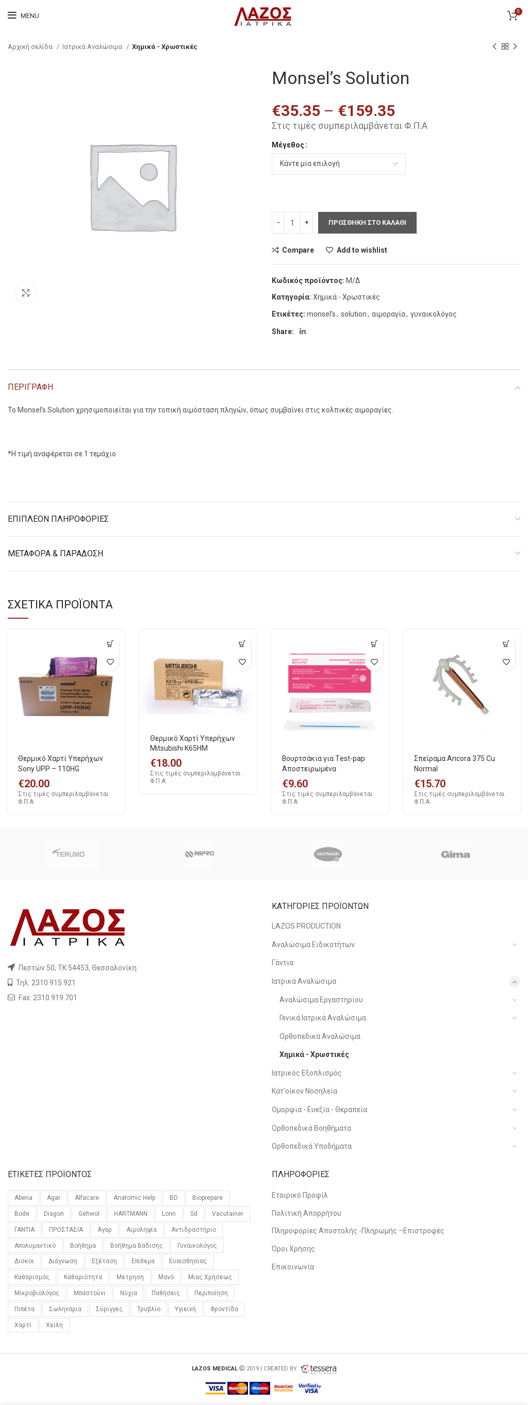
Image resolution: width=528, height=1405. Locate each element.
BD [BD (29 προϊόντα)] (174, 1197)
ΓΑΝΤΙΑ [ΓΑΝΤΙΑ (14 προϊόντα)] (24, 1229)
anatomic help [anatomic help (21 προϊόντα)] (134, 1197)
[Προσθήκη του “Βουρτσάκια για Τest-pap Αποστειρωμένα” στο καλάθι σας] (374, 644)
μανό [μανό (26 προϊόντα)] (166, 1277)
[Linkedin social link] (302, 331)
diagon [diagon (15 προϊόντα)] (54, 1213)
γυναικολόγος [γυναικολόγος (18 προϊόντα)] (197, 1245)
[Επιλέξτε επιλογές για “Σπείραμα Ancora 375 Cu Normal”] (506, 644)
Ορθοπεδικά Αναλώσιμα (319, 1036)
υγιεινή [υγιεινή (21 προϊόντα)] (185, 1309)
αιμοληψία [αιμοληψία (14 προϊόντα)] (141, 1229)
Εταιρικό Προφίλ (300, 1195)
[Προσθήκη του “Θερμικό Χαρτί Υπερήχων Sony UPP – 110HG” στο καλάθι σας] (110, 644)
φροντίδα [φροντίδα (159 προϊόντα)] (224, 1309)
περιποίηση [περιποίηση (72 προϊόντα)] (211, 1293)
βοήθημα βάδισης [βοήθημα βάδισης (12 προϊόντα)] (136, 1245)
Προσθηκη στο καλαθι (367, 222)
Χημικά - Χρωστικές (164, 47)
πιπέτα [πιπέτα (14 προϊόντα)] (24, 1309)
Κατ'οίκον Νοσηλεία (304, 1091)
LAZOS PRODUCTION (306, 926)
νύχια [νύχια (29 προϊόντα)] (128, 1293)
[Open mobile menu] (23, 15)
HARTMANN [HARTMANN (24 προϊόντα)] (130, 1213)
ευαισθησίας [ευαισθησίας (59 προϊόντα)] (188, 1261)
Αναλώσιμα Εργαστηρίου (321, 1000)
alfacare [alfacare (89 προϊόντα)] (87, 1197)
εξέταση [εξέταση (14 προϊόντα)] (104, 1261)
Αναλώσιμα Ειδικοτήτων (313, 944)
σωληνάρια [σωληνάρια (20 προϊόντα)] (65, 1309)
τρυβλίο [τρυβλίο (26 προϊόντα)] (148, 1309)
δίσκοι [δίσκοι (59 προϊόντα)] (24, 1261)
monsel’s (321, 314)
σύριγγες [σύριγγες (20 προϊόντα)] (109, 1309)
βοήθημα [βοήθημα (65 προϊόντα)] (83, 1245)
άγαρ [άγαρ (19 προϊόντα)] (104, 1229)
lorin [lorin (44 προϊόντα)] (169, 1213)
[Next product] (515, 47)
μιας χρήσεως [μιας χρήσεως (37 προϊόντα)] (210, 1277)
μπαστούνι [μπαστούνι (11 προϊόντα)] (90, 1293)
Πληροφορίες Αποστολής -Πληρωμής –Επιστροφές (358, 1231)
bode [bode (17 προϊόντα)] (21, 1213)
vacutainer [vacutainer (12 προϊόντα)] (227, 1213)
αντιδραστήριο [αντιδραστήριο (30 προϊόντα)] (193, 1229)
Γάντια (282, 962)
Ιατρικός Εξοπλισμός (307, 1073)
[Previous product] (494, 47)
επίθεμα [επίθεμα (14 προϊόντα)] (143, 1261)
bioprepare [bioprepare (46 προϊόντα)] (207, 1197)
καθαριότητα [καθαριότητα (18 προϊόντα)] (83, 1277)
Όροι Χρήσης (293, 1249)
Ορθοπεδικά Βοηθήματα (311, 1128)
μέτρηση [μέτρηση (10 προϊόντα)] (130, 1277)
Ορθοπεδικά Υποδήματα (312, 1146)
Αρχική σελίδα (31, 47)
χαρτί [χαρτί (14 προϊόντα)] (22, 1325)
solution (354, 314)
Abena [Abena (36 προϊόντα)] (23, 1197)
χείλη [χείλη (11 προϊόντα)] (54, 1325)
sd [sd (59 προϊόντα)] (193, 1213)
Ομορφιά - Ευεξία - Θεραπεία (319, 1109)
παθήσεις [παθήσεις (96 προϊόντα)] (166, 1293)
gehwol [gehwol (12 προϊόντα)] (89, 1213)
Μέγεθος (288, 145)
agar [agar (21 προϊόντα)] (53, 1197)
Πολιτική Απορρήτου (306, 1213)
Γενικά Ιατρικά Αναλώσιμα (322, 1018)
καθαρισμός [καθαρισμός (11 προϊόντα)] (32, 1277)
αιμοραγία (388, 314)
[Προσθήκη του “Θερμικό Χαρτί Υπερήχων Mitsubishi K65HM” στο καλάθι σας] (242, 644)
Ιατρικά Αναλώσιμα (93, 47)
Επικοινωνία (293, 1267)
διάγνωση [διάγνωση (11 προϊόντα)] (62, 1261)
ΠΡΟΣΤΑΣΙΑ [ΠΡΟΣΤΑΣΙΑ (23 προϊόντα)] (66, 1229)
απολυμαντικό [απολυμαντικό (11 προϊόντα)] (35, 1245)
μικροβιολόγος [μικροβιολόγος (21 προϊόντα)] (36, 1293)
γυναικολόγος (433, 314)
